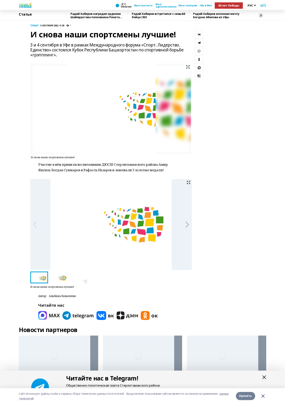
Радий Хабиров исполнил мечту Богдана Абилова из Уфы (216, 15)
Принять (245, 396)
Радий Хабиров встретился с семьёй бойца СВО (158, 15)
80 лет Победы (228, 5)
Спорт (34, 25)
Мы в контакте (143, 5)
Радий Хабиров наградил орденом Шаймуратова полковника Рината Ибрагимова (95, 15)
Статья (25, 14)
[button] (187, 224)
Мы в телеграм (188, 5)
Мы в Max (206, 5)
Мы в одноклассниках (165, 5)
